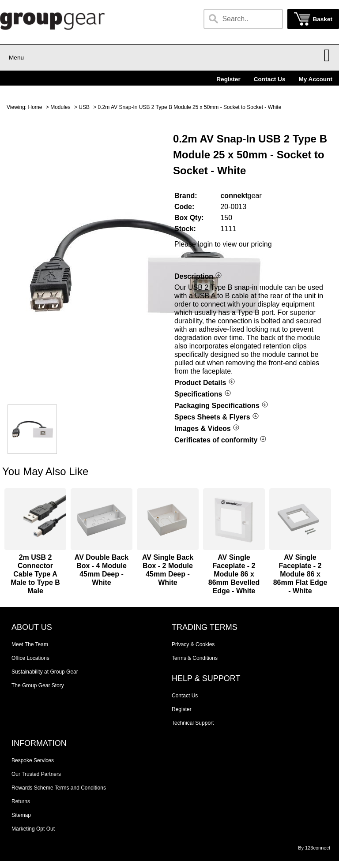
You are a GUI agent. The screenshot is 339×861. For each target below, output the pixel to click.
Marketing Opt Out (33, 829)
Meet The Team (29, 644)
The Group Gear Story (37, 685)
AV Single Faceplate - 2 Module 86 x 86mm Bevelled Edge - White (234, 574)
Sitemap (21, 815)
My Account (315, 79)
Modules (60, 107)
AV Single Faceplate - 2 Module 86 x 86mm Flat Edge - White (300, 574)
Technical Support (193, 723)
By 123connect (314, 847)
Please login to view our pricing (223, 244)
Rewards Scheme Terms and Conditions (58, 788)
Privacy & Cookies (193, 644)
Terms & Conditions (195, 658)
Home (35, 107)
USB (84, 107)
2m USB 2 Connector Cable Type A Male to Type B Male (35, 574)
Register (228, 79)
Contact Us (270, 79)
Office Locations (30, 658)
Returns (20, 801)
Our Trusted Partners (36, 774)
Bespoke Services (32, 760)
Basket (322, 19)
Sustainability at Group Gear (44, 672)
